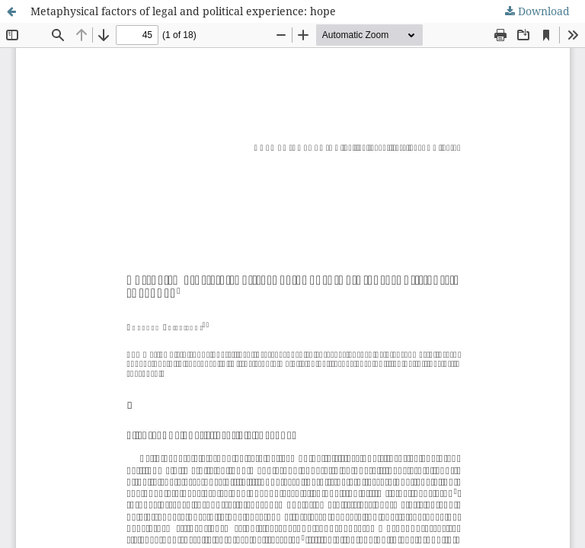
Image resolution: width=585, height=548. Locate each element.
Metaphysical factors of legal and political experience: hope (183, 11)
